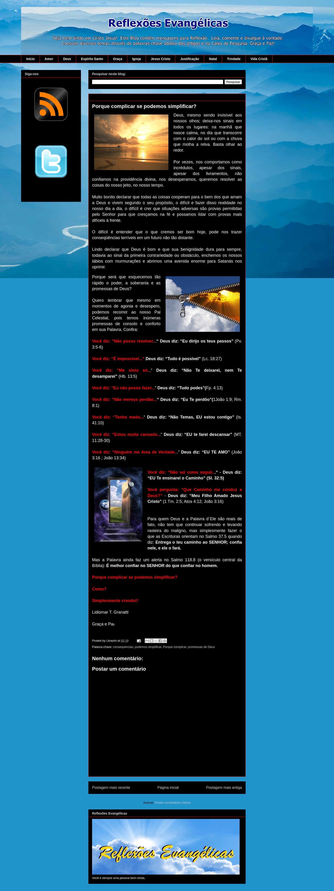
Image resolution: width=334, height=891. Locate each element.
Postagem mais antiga (224, 788)
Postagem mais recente (111, 788)
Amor (49, 59)
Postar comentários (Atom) (173, 802)
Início (30, 59)
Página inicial (168, 788)
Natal (213, 59)
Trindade (234, 59)
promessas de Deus (201, 647)
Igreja (136, 59)
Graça (117, 59)
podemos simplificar (148, 647)
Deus (67, 59)
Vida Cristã (258, 59)
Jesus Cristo (160, 59)
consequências (123, 647)
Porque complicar (174, 647)
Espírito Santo (92, 59)
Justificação (189, 59)
